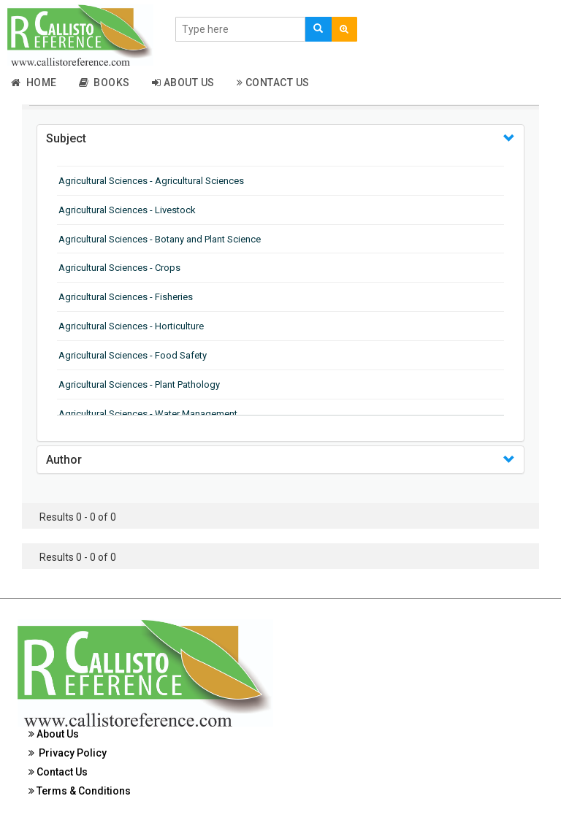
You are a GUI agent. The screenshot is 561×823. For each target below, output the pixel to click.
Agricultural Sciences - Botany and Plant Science (159, 239)
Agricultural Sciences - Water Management (147, 413)
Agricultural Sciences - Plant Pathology (139, 384)
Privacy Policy (67, 753)
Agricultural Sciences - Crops (119, 267)
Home (34, 82)
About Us (183, 82)
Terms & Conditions (79, 791)
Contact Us (273, 82)
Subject (66, 138)
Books (104, 82)
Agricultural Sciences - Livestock (127, 209)
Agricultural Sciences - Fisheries (125, 296)
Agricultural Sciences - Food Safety (132, 355)
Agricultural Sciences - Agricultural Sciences (151, 180)
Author (64, 460)
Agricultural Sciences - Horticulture (131, 326)
